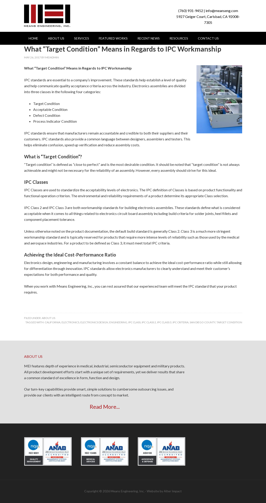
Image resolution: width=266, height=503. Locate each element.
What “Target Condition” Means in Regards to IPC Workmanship (122, 49)
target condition (229, 322)
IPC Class (134, 322)
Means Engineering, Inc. (47, 16)
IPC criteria (181, 322)
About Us (48, 318)
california (52, 322)
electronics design (94, 322)
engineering (118, 322)
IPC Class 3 (164, 322)
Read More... (105, 406)
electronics (70, 322)
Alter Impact (173, 491)
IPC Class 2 (149, 322)
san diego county (202, 322)
